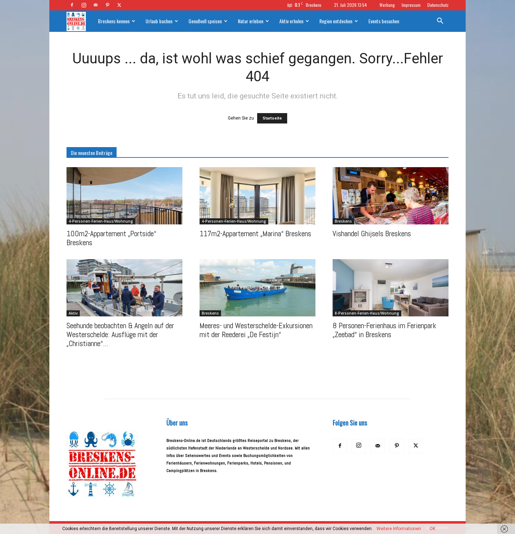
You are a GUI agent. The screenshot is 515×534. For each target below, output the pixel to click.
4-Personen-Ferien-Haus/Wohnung (101, 221)
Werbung (387, 5)
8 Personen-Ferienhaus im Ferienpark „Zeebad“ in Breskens (384, 330)
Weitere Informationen (399, 528)
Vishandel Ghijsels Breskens (372, 233)
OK (432, 528)
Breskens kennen (116, 21)
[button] (439, 22)
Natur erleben (253, 21)
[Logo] (80, 21)
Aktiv (73, 313)
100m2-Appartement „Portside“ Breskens (111, 238)
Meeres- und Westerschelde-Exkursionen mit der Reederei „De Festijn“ (256, 330)
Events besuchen (383, 21)
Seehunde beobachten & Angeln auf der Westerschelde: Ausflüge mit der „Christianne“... (120, 334)
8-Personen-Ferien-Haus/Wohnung (367, 313)
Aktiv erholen (294, 21)
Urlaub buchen (162, 21)
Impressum (411, 5)
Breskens (343, 221)
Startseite (272, 118)
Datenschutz (437, 5)
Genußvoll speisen (207, 21)
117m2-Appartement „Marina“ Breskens (255, 233)
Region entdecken (338, 21)
